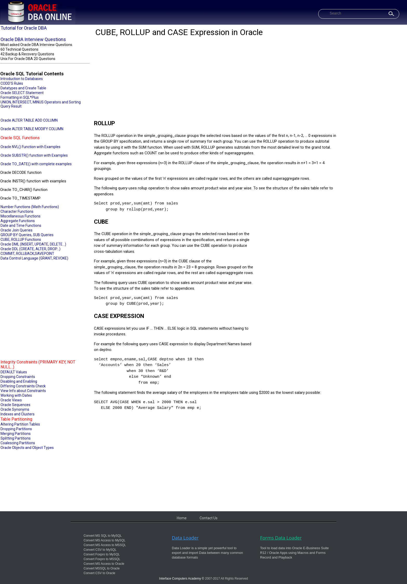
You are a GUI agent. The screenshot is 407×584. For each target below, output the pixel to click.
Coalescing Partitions (18, 443)
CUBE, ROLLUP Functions (21, 239)
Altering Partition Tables (20, 424)
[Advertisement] (45, 309)
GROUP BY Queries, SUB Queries (27, 235)
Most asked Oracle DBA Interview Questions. (37, 45)
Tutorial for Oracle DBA (24, 28)
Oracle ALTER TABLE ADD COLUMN (29, 120)
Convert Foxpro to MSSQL (102, 559)
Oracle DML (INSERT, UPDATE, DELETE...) (33, 244)
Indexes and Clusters (18, 414)
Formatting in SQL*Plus (20, 97)
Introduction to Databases (22, 79)
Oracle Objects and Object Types (27, 448)
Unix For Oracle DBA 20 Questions (28, 59)
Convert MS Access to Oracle (104, 564)
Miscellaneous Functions (20, 216)
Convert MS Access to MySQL (104, 540)
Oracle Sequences (15, 405)
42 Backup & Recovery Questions (27, 54)
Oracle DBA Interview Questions (33, 39)
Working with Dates (16, 395)
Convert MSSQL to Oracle (102, 568)
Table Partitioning (16, 419)
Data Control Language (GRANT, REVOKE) (34, 258)
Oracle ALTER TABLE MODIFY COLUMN (32, 129)
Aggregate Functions (18, 221)
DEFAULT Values (14, 372)
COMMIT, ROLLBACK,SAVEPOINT (27, 253)
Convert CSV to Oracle (99, 573)
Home (182, 518)
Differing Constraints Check (23, 386)
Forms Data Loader (281, 538)
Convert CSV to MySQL (100, 550)
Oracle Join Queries (16, 230)
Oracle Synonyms (15, 409)
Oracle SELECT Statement (22, 93)
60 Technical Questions (19, 49)
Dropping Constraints (18, 377)
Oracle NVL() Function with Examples (30, 147)
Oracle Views (11, 400)
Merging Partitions (16, 434)
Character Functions (17, 211)
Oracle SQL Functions (20, 137)
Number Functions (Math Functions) (30, 207)
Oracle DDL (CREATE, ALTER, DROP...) (30, 249)
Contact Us (209, 518)
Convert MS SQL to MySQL (103, 535)
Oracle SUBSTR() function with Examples (34, 155)
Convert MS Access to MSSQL (105, 545)
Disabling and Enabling (19, 381)
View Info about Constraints (23, 391)
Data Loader (185, 538)
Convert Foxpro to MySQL (102, 554)
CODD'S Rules (12, 83)
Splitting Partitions (16, 438)
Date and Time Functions (21, 225)
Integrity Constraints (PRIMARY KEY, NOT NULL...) (38, 364)
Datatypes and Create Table (23, 88)
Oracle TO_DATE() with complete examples (36, 164)
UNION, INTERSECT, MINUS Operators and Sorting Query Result (41, 104)
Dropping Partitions (16, 429)
